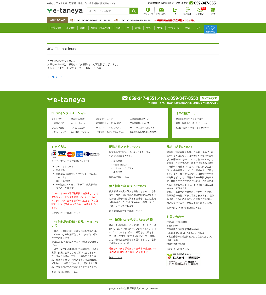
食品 (160, 27)
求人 (198, 27)
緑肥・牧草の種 (100, 27)
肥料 (118, 27)
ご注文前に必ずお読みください (110, 132)
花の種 (70, 27)
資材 (149, 27)
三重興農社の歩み (138, 123)
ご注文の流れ (58, 128)
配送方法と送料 (78, 119)
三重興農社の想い (138, 119)
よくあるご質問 (78, 128)
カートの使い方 (78, 123)
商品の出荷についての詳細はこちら (184, 208)
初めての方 (57, 119)
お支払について (59, 132)
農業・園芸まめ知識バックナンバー (192, 123)
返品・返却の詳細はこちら (65, 272)
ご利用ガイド (58, 123)
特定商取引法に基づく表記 (108, 123)
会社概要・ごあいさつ (81, 132)
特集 (187, 27)
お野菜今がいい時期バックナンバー (192, 128)
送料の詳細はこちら (119, 177)
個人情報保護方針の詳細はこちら (126, 211)
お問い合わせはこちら (178, 249)
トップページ (54, 77)
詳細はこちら (115, 257)
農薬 (138, 27)
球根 (83, 27)
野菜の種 (55, 27)
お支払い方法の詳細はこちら (66, 213)
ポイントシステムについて (108, 128)
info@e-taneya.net (176, 243)
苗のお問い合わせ (104, 119)
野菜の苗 (173, 27)
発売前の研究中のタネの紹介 (189, 119)
